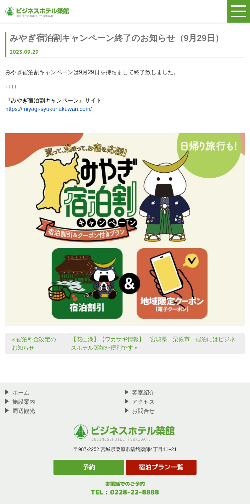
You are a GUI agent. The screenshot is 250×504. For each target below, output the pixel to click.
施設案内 (20, 401)
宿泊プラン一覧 (161, 467)
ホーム (17, 392)
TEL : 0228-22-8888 (125, 492)
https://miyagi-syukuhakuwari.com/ (48, 109)
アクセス (140, 401)
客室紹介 (140, 392)
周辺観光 (20, 411)
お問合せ (140, 411)
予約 (89, 467)
